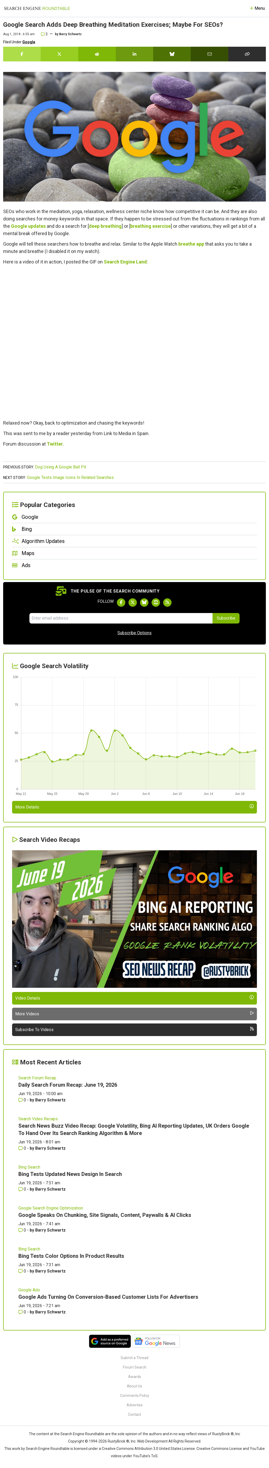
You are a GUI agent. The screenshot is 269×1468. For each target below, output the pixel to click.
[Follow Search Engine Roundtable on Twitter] (132, 602)
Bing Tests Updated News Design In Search (70, 1174)
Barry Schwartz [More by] (70, 34)
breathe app (191, 244)
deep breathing (105, 226)
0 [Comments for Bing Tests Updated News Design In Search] (22, 1189)
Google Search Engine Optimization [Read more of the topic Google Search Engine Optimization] (50, 1208)
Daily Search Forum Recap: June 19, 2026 (67, 1085)
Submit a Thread (134, 1358)
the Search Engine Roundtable (79, 1434)
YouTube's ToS (145, 1456)
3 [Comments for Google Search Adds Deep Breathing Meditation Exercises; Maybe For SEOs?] (44, 34)
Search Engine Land (125, 262)
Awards (134, 1377)
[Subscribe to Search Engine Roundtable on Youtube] (156, 602)
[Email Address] (121, 618)
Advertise (135, 1405)
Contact (134, 1414)
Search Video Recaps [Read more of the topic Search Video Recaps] (38, 1118)
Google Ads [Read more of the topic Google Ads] (29, 1289)
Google (28, 42)
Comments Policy (134, 1395)
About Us (134, 1386)
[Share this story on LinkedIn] (134, 54)
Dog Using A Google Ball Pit (60, 466)
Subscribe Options (134, 632)
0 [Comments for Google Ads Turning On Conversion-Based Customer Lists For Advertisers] (22, 1311)
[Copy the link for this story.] (247, 54)
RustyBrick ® (118, 1441)
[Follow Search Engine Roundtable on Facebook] (121, 602)
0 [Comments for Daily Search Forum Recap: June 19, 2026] (22, 1099)
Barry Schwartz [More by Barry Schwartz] (50, 1099)
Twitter (55, 444)
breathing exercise (150, 226)
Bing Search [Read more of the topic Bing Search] (29, 1167)
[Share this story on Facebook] (22, 54)
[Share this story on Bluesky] (172, 54)
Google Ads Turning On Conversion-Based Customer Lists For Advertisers (108, 1297)
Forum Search (134, 1367)
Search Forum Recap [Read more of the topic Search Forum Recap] (37, 1077)
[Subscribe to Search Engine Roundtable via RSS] (167, 602)
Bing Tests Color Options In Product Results (71, 1256)
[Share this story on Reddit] (97, 54)
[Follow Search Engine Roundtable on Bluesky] (144, 602)
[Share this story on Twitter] (59, 54)
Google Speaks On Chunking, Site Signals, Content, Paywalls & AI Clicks (104, 1215)
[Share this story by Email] (209, 54)
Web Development (152, 1441)
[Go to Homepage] (37, 8)
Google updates (28, 226)
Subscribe (226, 618)
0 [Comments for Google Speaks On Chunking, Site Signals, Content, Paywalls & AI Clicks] (22, 1230)
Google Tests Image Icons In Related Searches (70, 477)
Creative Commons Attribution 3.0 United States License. (149, 1448)
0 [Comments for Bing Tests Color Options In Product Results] (22, 1271)
